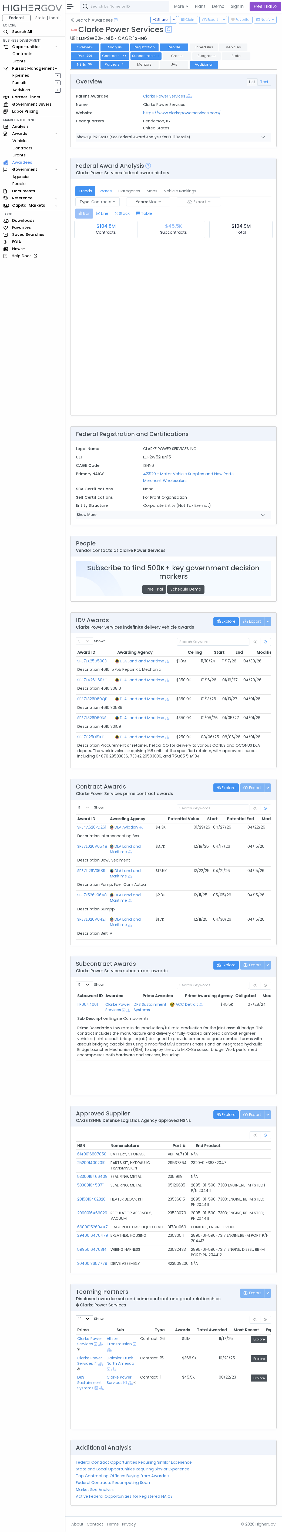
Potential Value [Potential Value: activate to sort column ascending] (172, 819)
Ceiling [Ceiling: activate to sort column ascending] (185, 652)
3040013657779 (92, 1263)
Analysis (115, 47)
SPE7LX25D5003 (92, 661)
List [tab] (252, 82)
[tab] (84, 214)
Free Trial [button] (265, 6)
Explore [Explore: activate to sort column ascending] (258, 1330)
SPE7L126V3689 (91, 870)
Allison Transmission (120, 1341)
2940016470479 (92, 1235)
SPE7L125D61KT (90, 737)
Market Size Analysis (95, 1489)
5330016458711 (91, 1185)
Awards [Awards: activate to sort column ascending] (167, 1330)
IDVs (85, 55)
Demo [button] (218, 6)
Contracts (22, 53)
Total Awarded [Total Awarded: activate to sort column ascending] (197, 1330)
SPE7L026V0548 (92, 846)
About (77, 1524)
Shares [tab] (105, 191)
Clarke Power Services (164, 96)
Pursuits (20, 82)
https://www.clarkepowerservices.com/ (182, 113)
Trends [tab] (85, 191)
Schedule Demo (185, 589)
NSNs (85, 64)
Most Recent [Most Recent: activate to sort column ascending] (231, 1330)
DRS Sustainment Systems (89, 1383)
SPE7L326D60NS (91, 717)
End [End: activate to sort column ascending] (226, 652)
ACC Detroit (187, 1004)
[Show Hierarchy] (189, 95)
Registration (144, 47)
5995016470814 (92, 1249)
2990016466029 (92, 1213)
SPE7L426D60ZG (92, 680)
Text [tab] (264, 82)
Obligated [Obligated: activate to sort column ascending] (230, 995)
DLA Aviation (125, 827)
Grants (19, 61)
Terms (112, 1524)
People (19, 183)
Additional (204, 64)
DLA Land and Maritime (141, 661)
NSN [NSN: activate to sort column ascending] (81, 1145)
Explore (259, 1339)
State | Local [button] (47, 18)
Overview (85, 47)
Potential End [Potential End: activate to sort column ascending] (227, 819)
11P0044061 (87, 1004)
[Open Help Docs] (116, 20)
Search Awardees (91, 20)
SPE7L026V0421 (91, 919)
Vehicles (20, 140)
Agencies (21, 176)
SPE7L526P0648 (92, 895)
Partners (115, 64)
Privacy (129, 1524)
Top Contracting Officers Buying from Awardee (122, 1476)
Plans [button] (200, 6)
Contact (95, 1524)
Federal (16, 18)
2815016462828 (91, 1199)
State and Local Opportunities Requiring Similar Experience (132, 1469)
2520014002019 (91, 1162)
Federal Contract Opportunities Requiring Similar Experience (134, 1462)
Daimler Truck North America (122, 1360)
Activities (21, 90)
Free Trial (154, 589)
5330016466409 (92, 1176)
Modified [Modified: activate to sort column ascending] (253, 652)
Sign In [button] (237, 6)
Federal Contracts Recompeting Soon (113, 1482)
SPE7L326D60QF (92, 699)
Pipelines (20, 75)
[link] (265, 642)
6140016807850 (91, 1154)
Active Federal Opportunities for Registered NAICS (124, 1496)
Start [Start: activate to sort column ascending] (208, 652)
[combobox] (161, 6)
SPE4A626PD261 (91, 827)
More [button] (179, 6)
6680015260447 (92, 1227)
